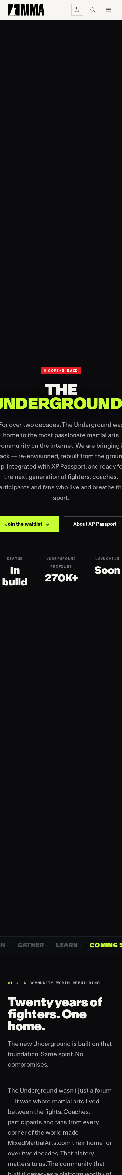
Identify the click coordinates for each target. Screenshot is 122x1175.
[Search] (93, 10)
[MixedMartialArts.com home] (26, 10)
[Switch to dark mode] (77, 10)
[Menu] (108, 10)
